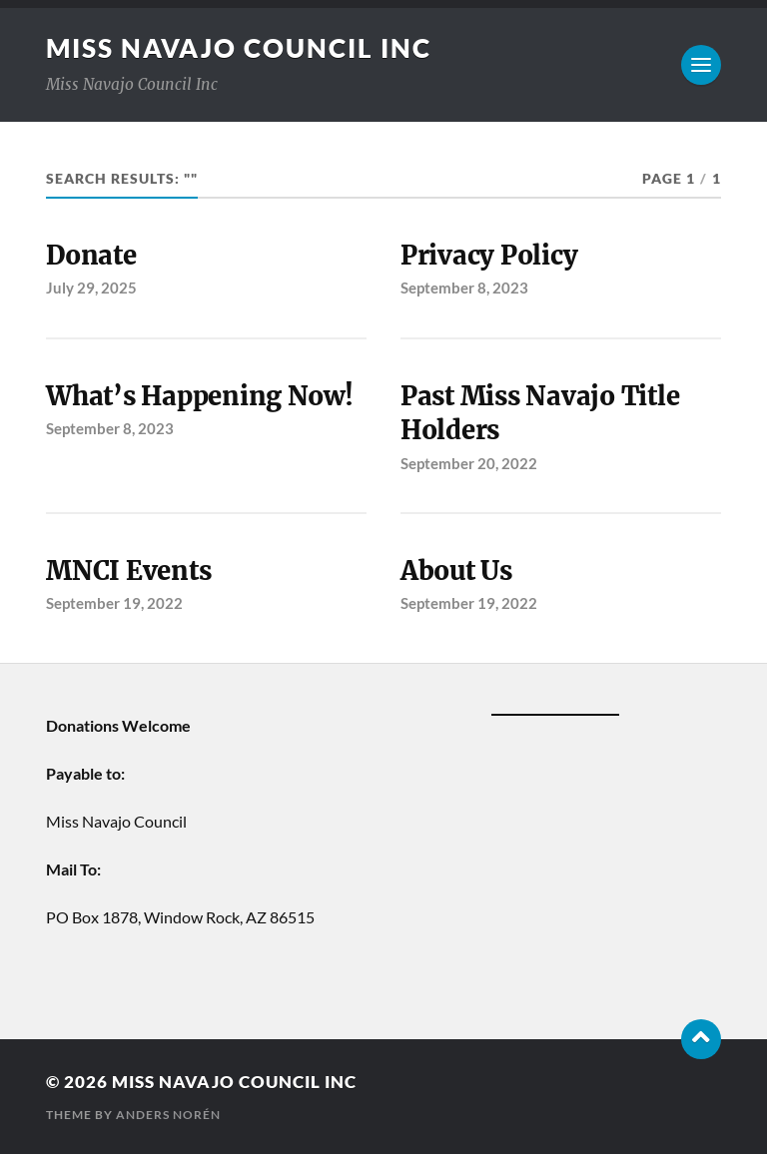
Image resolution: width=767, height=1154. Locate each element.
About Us (456, 571)
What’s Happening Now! (200, 396)
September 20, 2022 (468, 463)
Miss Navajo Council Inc (238, 48)
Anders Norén (168, 1114)
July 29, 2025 (91, 287)
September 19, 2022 (114, 603)
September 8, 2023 (464, 287)
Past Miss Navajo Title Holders (539, 413)
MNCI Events (128, 571)
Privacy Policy (488, 256)
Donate (91, 256)
